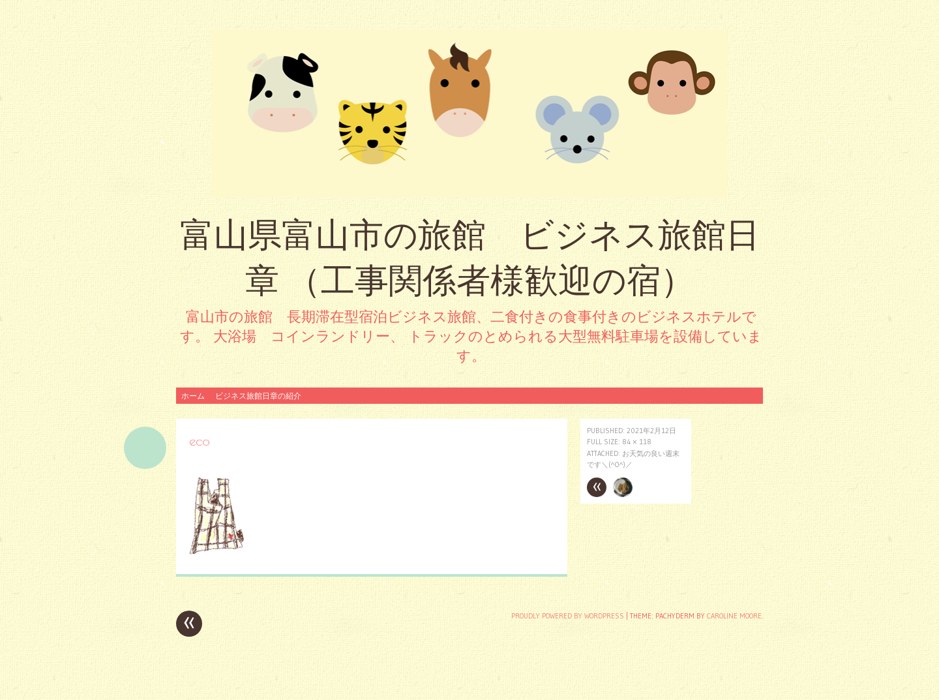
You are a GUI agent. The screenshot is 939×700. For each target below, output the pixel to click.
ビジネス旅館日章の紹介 (258, 396)
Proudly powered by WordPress (567, 615)
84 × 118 (636, 441)
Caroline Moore (734, 615)
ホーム (193, 396)
